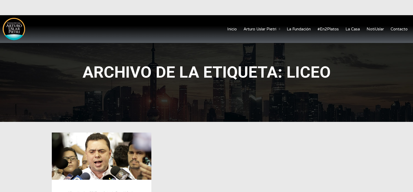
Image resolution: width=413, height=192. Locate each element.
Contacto (399, 29)
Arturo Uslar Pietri (261, 29)
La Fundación (299, 29)
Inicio (232, 29)
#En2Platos (328, 29)
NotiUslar (375, 29)
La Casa (352, 29)
